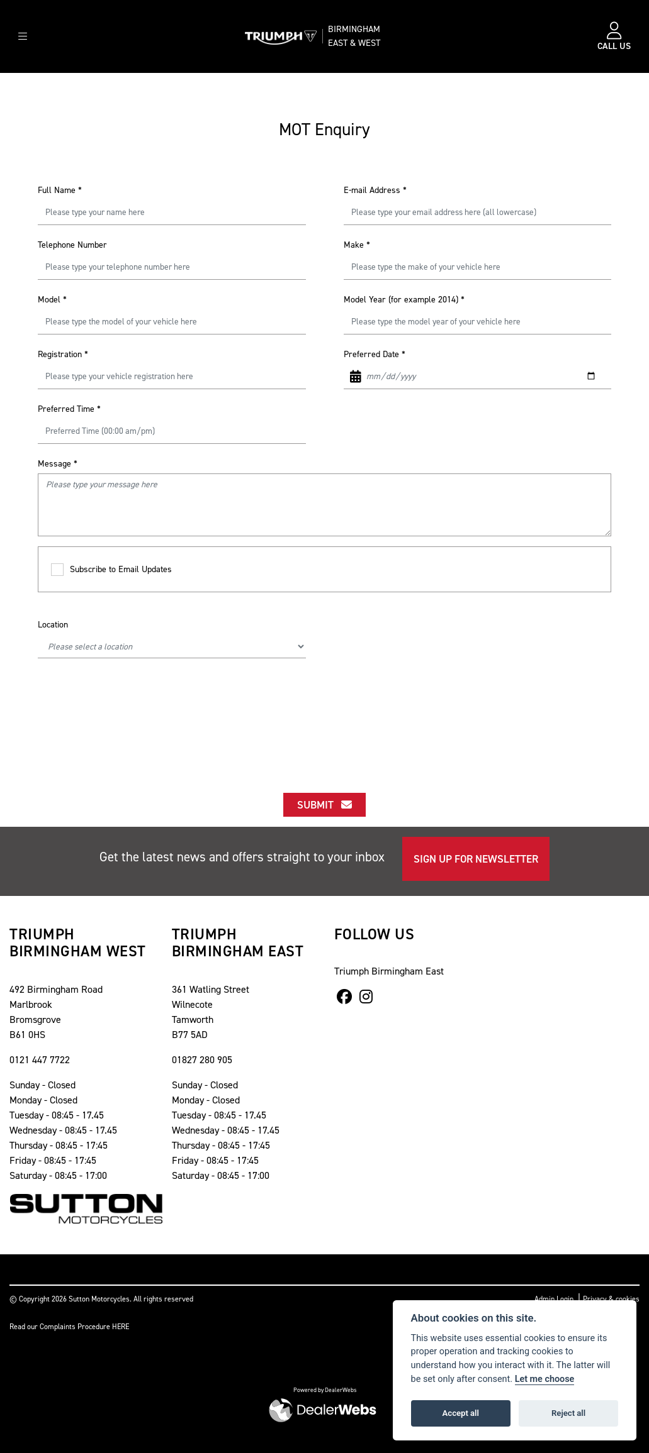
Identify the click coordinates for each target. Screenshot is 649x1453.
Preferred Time (69, 409)
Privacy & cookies (611, 1299)
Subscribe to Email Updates (111, 570)
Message (57, 464)
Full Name (60, 190)
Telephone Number (72, 245)
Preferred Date (374, 354)
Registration (63, 354)
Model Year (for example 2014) (404, 300)
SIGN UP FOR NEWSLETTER (476, 859)
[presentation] (324, 707)
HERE (120, 1327)
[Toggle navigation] (22, 36)
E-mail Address (375, 190)
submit (324, 805)
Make (357, 245)
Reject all (568, 1413)
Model (52, 300)
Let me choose (545, 1379)
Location (53, 625)
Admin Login (553, 1299)
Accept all (461, 1413)
